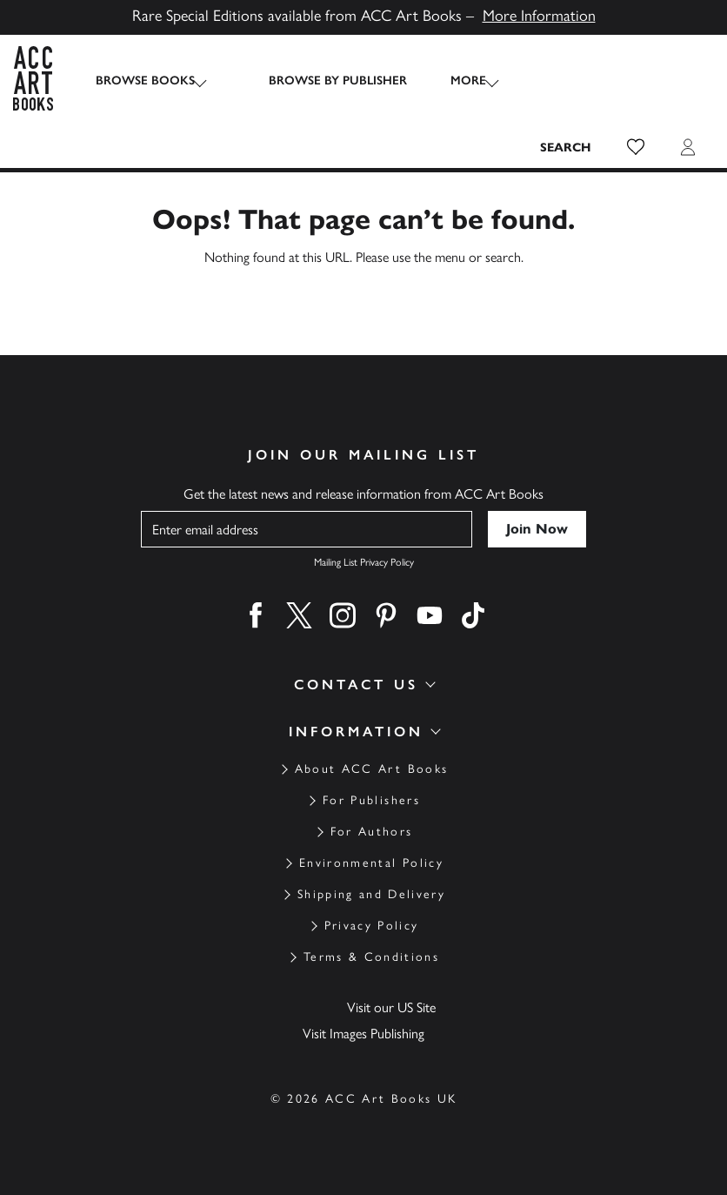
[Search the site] (566, 147)
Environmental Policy (371, 863)
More (451, 80)
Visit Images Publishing (363, 1033)
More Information (539, 15)
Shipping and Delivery (371, 894)
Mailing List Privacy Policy (364, 562)
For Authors (371, 831)
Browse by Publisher (320, 80)
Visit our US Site (391, 1007)
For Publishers (371, 800)
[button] (636, 147)
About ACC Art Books (371, 769)
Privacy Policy (371, 925)
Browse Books (145, 80)
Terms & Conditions (371, 957)
